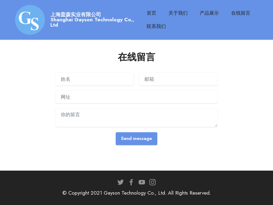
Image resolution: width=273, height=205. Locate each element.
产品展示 (212, 13)
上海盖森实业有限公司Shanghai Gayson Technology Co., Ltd (96, 20)
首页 (154, 13)
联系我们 (159, 26)
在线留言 (243, 13)
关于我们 (180, 13)
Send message (136, 138)
